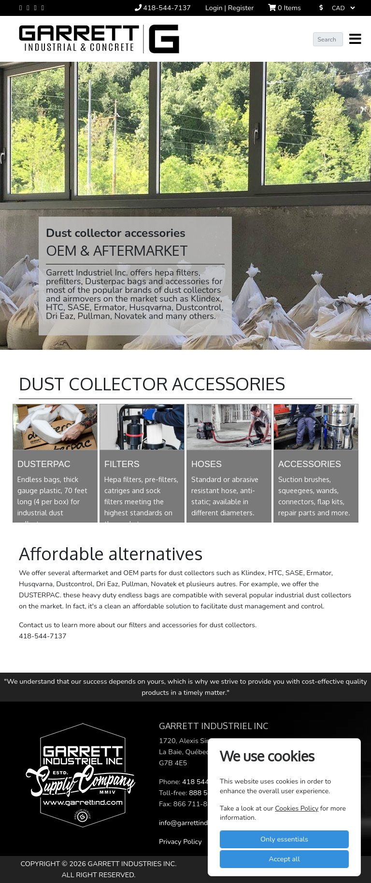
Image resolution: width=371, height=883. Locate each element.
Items (284, 8)
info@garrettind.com (190, 823)
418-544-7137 (163, 8)
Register (241, 8)
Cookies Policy (296, 808)
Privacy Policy (180, 841)
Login (214, 8)
